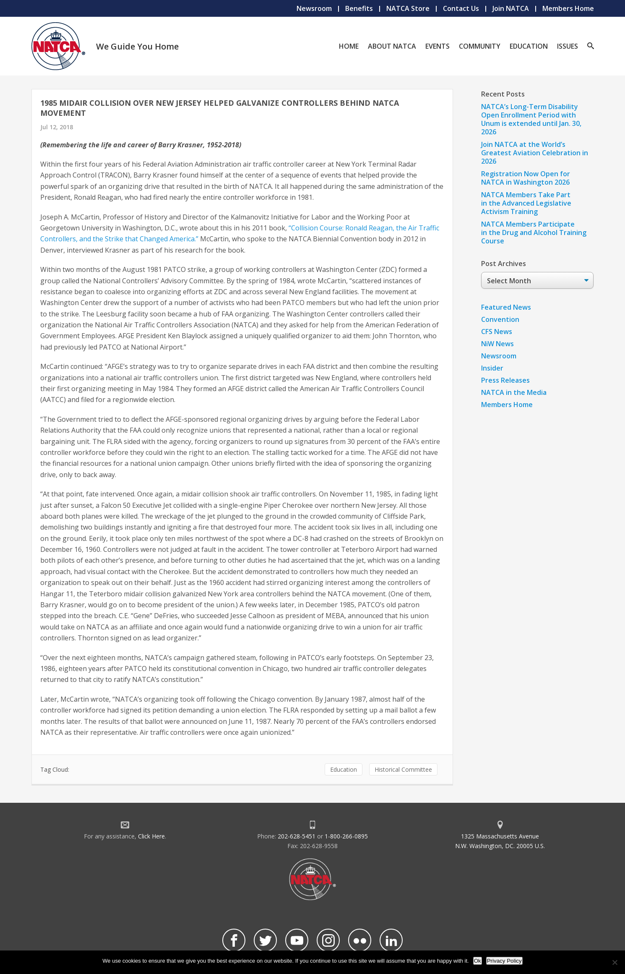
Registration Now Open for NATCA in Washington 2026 (525, 178)
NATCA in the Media (514, 392)
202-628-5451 (296, 836)
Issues (567, 46)
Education (529, 46)
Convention (500, 319)
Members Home (568, 8)
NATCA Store (408, 8)
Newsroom (314, 8)
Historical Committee (403, 769)
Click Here (151, 836)
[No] (614, 962)
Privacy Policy (504, 961)
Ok (477, 961)
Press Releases (505, 380)
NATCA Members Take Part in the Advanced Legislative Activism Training (526, 203)
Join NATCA (510, 8)
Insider (492, 368)
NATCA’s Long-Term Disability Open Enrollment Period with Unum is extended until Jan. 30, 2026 (531, 119)
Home (349, 46)
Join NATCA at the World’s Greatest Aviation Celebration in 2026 (534, 153)
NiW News (497, 343)
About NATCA (392, 46)
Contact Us (461, 8)
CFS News (496, 331)
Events (437, 46)
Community (479, 46)
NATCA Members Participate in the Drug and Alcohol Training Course (533, 232)
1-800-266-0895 (346, 836)
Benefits (359, 8)
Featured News (506, 307)
